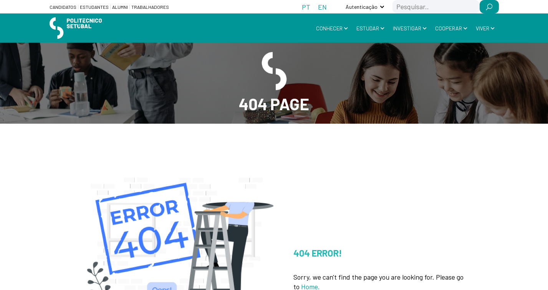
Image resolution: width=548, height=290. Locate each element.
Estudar (367, 28)
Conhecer (329, 28)
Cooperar (448, 28)
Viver (482, 28)
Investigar (407, 28)
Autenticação (361, 6)
